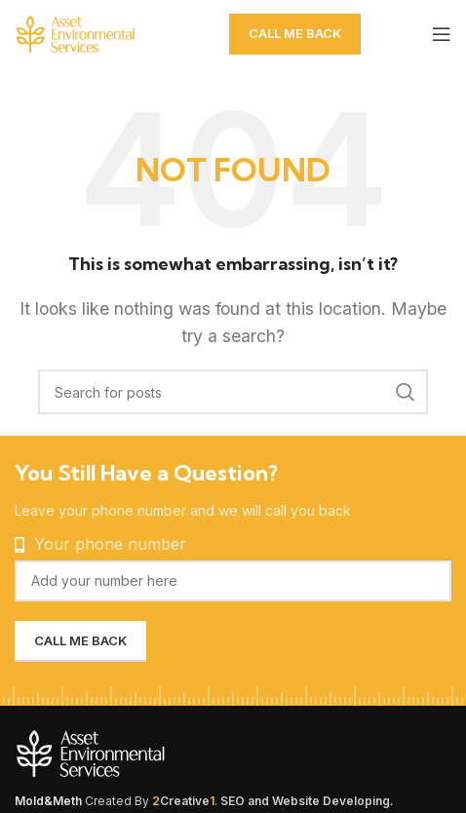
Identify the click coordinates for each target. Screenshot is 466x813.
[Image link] (136, 751)
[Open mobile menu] (441, 34)
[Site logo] (112, 32)
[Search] (233, 391)
